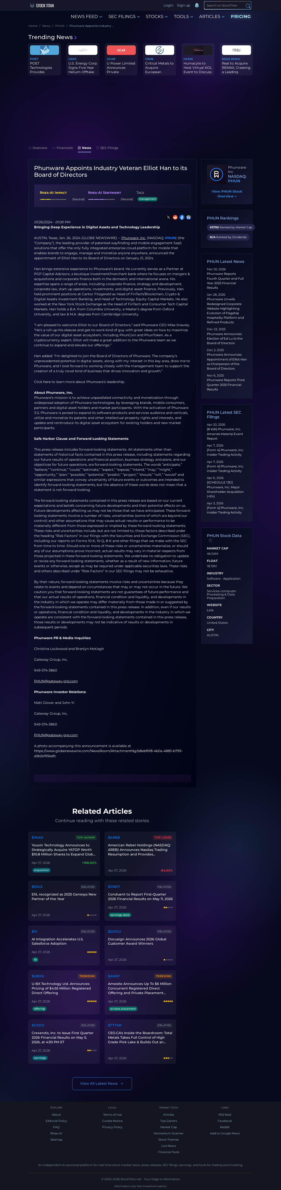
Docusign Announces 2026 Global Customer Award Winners (137, 941)
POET (34, 59)
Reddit (225, 1127)
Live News (168, 1146)
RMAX (235, 59)
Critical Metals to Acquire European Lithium (159, 70)
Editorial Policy (56, 1121)
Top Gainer (86, 837)
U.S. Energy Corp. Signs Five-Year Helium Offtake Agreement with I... (82, 72)
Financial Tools (168, 1152)
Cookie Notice (112, 1121)
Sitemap (56, 1139)
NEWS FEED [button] (86, 16)
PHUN (170, 238)
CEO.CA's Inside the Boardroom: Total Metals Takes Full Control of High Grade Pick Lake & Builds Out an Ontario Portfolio (140, 1037)
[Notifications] (197, 5)
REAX (226, 59)
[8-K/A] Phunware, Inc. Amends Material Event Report (225, 433)
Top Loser (163, 837)
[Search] (227, 5)
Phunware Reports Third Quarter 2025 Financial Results (226, 384)
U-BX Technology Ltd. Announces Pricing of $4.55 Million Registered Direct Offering (61, 988)
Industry (215, 573)
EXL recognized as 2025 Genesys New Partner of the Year (64, 896)
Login (168, 5)
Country (215, 617)
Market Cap (217, 548)
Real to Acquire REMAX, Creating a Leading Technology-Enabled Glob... (236, 72)
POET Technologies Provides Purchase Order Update (43, 72)
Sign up (183, 5)
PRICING (241, 16)
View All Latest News (102, 1083)
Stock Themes (168, 1139)
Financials (62, 148)
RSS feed (225, 1114)
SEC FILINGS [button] (124, 16)
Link (210, 610)
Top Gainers (168, 1121)
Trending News (52, 37)
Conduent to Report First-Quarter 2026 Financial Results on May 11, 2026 (140, 896)
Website (214, 605)
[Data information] (210, 540)
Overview (38, 148)
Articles (168, 1114)
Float (212, 561)
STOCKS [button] (157, 16)
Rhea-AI (56, 1133)
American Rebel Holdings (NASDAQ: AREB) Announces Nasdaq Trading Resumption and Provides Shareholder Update (139, 850)
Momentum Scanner (169, 1133)
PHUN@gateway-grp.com (56, 735)
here (47, 382)
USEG (72, 59)
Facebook (225, 1121)
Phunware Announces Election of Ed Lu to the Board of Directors (225, 338)
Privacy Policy (112, 1127)
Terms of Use (112, 1114)
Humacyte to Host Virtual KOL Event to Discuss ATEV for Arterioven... (198, 72)
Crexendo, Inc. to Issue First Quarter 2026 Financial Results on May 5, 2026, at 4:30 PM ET (63, 1037)
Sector (213, 585)
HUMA (188, 59)
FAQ (56, 1127)
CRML (149, 59)
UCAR (111, 59)
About (56, 1114)
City (210, 630)
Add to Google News (225, 1133)
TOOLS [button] (183, 16)
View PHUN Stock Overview (227, 194)
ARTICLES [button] (212, 16)
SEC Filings (107, 148)
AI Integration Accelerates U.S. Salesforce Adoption (58, 941)
